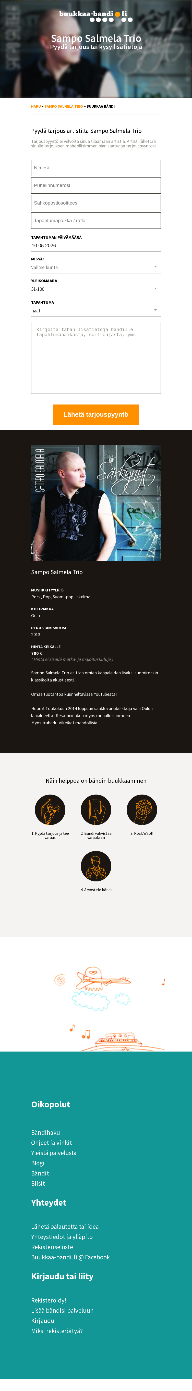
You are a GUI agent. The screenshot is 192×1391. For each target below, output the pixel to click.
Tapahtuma (42, 302)
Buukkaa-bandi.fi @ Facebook (70, 1269)
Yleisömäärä (44, 281)
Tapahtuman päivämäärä (56, 237)
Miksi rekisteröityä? (57, 1343)
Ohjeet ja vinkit (51, 1155)
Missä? (37, 259)
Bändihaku (45, 1145)
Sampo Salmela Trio (63, 106)
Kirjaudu (42, 1333)
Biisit (38, 1196)
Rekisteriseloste (52, 1259)
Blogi (38, 1175)
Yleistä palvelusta (54, 1165)
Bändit (40, 1185)
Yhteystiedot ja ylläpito (62, 1249)
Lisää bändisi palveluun (62, 1323)
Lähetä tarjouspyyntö (96, 426)
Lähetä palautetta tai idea (65, 1239)
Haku (36, 106)
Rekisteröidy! (48, 1312)
